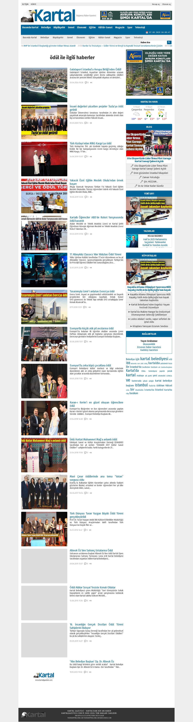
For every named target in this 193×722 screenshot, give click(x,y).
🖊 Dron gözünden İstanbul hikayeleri (149, 173)
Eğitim (92, 27)
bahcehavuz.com (105, 718)
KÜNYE (33, 4)
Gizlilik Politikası (89, 716)
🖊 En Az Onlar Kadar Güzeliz (149, 186)
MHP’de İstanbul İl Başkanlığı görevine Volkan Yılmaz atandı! (52, 46)
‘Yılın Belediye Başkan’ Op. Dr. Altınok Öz (92, 661)
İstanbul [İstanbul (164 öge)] (159, 390)
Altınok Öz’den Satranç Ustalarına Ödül (91, 550)
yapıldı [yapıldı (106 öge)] (162, 371)
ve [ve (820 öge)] (128, 380)
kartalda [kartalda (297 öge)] (154, 363)
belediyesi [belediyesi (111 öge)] (153, 371)
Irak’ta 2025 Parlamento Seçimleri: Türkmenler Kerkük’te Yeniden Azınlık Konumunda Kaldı (155, 244)
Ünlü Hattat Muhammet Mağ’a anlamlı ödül (93, 439)
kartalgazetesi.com (71, 713)
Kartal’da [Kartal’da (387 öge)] (132, 371)
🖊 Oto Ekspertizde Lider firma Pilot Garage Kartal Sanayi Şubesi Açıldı (149, 167)
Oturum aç (166, 4)
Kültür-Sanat (105, 27)
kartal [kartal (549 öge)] (131, 375)
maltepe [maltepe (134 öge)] (140, 376)
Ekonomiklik (149, 344)
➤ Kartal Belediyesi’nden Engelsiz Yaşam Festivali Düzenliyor (149, 306)
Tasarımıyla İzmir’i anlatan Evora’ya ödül (92, 291)
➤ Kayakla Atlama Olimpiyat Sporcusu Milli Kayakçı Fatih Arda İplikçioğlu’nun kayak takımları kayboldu (149, 297)
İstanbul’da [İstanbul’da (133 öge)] (149, 390)
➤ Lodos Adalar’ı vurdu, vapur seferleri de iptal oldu (149, 321)
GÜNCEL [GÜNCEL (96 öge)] (169, 376)
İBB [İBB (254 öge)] (128, 363)
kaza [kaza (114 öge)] (170, 364)
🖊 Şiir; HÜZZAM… (149, 181)
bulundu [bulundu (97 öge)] (134, 364)
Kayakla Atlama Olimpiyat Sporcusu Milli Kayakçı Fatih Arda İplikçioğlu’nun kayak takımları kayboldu (149, 289)
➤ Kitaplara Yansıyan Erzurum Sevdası (149, 326)
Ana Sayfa (78, 716)
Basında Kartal (30, 27)
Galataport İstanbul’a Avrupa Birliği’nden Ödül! (95, 69)
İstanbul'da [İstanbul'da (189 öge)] (135, 367)
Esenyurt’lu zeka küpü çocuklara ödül (90, 365)
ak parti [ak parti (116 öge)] (148, 376)
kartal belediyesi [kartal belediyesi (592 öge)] (154, 359)
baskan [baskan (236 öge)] (134, 393)
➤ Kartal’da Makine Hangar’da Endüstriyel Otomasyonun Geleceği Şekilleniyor (149, 313)
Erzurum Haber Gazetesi (149, 347)
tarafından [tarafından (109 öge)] (146, 367)
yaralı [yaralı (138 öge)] (169, 371)
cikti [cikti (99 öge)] (142, 364)
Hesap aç (156, 4)
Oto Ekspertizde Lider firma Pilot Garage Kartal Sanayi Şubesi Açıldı (149, 158)
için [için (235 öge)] (137, 359)
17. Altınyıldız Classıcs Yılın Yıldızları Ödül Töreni (95, 254)
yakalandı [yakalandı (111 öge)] (164, 364)
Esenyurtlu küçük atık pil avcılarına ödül (92, 328)
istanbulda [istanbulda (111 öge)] (139, 390)
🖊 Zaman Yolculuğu (149, 177)
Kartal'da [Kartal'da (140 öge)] (168, 390)
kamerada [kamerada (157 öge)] (136, 381)
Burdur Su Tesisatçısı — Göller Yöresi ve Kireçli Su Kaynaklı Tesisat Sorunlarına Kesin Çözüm (125, 46)
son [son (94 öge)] (138, 364)
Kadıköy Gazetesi (149, 350)
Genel (71, 27)
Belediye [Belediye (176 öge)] (130, 359)
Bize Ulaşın (100, 716)
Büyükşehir (59, 27)
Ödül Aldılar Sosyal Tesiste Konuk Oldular (93, 587)
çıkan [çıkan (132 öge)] (145, 381)
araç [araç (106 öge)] (146, 364)
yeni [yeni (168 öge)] (155, 375)
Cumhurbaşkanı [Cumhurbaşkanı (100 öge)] (166, 367)
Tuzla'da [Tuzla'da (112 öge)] (152, 386)
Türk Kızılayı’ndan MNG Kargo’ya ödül (90, 143)
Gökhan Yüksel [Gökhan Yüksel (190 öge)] (164, 385)
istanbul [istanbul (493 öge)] (141, 385)
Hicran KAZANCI (155, 236)
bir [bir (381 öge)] (132, 390)
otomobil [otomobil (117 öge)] (161, 376)
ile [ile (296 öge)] (127, 367)
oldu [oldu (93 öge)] (127, 390)
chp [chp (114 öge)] (127, 394)
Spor (129, 27)
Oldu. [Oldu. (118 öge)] (143, 371)
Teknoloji (140, 27)
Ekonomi (81, 27)
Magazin (119, 27)
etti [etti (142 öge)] (170, 359)
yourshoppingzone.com (75, 718)
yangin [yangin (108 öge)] (151, 381)
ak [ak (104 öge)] (159, 367)
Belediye (46, 27)
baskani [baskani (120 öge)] (154, 367)
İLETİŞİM (25, 4)
